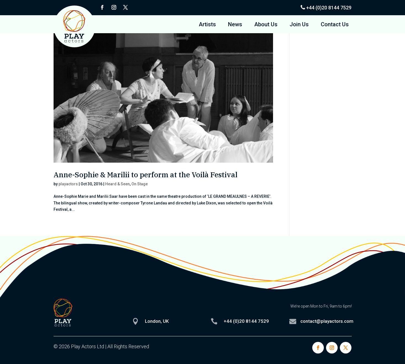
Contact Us (335, 25)
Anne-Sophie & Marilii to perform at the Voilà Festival (145, 174)
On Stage (139, 184)
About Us (265, 25)
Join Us (299, 25)
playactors (68, 184)
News (235, 25)
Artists (207, 25)
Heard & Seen (117, 184)
